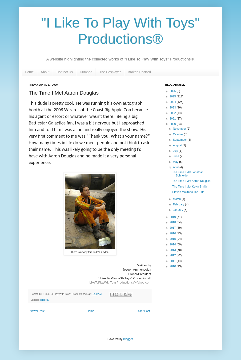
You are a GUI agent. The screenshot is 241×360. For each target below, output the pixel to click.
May (176, 162)
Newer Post (37, 311)
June (176, 156)
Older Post (143, 311)
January (178, 210)
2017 (173, 227)
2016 (173, 233)
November (180, 128)
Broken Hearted (139, 72)
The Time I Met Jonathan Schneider (188, 174)
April (176, 167)
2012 (173, 255)
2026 (173, 91)
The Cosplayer (110, 72)
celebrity (44, 299)
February (179, 204)
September (180, 139)
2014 (173, 244)
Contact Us (64, 72)
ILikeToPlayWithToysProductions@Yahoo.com (119, 282)
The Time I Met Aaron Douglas (191, 181)
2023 (173, 107)
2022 (173, 113)
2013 (173, 250)
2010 (173, 266)
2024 (173, 102)
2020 (173, 124)
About (45, 72)
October (178, 134)
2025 (173, 96)
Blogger (128, 339)
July (176, 150)
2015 (173, 238)
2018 (173, 222)
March (177, 199)
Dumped (86, 72)
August (178, 145)
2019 (173, 217)
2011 (173, 261)
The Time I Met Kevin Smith (189, 186)
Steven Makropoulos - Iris (188, 192)
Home (29, 72)
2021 (173, 118)
